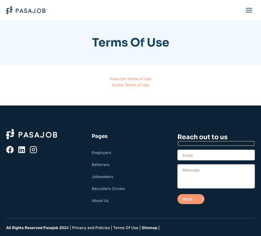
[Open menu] (249, 10)
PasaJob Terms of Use (130, 78)
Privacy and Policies (91, 227)
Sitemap (149, 227)
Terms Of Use (125, 227)
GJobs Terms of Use (130, 84)
